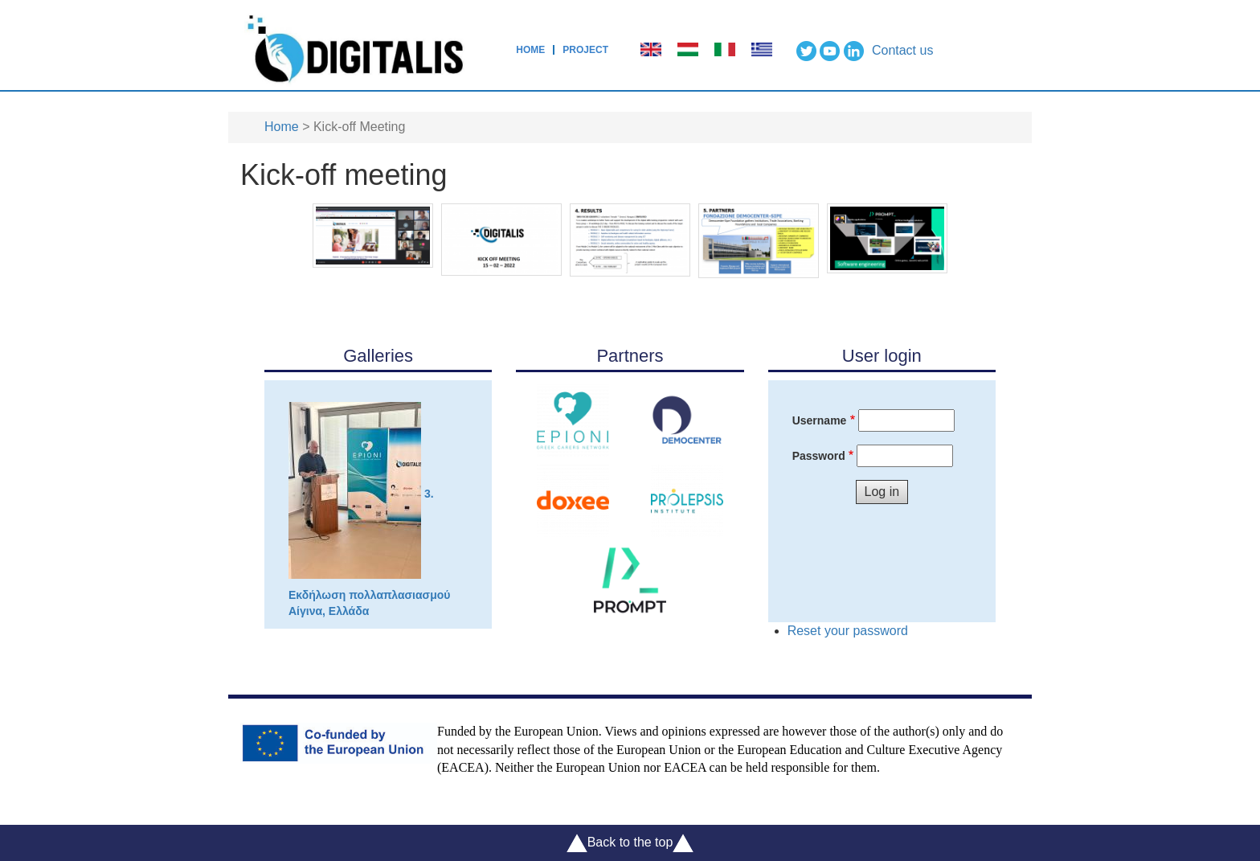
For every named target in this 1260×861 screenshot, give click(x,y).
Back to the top (630, 843)
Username (819, 420)
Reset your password (848, 631)
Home (530, 50)
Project (585, 50)
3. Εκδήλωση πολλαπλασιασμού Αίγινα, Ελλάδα (369, 509)
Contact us (902, 50)
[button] (373, 234)
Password (818, 455)
